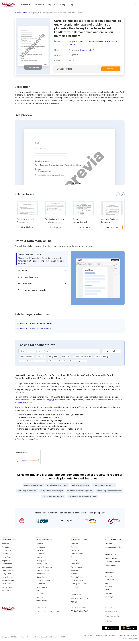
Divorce (5, 554)
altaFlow (108, 590)
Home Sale (65, 357)
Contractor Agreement (77, 361)
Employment (7, 560)
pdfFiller (108, 583)
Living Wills (40, 574)
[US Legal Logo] (8, 608)
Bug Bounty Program (130, 638)
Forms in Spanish (77, 577)
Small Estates (41, 587)
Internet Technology (44, 567)
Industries (74, 574)
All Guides (74, 602)
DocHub (108, 593)
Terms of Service (101, 636)
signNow (108, 586)
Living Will (40, 357)
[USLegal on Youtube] (58, 611)
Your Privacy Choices (87, 636)
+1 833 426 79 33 (79, 610)
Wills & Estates (7, 587)
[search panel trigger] (135, 5)
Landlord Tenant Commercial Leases (36, 328)
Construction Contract (57, 361)
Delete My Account (78, 567)
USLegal (108, 576)
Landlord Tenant (8, 570)
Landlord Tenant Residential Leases (36, 323)
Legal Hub (75, 544)
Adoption (5, 544)
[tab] (41, 259)
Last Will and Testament (83, 357)
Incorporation (7, 567)
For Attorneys (110, 565)
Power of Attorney (102, 357)
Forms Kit (74, 587)
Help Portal (75, 550)
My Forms (22, 402)
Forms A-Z (40, 597)
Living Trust (53, 357)
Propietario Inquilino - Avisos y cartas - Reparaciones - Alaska (93, 43)
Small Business (7, 584)
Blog (72, 557)
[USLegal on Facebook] (45, 611)
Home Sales (6, 557)
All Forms (40, 594)
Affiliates (74, 560)
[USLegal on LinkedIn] (51, 611)
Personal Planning (9, 580)
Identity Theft (7, 564)
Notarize (108, 544)
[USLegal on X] (38, 611)
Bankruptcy (6, 547)
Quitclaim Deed (25, 361)
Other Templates (42, 600)
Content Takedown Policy (128, 636)
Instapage (109, 596)
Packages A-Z (7, 590)
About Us (74, 547)
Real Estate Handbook (79, 598)
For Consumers (111, 558)
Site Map (74, 570)
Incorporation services (113, 547)
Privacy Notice (113, 636)
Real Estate (40, 584)
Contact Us (75, 564)
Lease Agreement (26, 357)
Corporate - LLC (42, 554)
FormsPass (109, 580)
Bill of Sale (40, 550)
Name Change (7, 577)
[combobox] (68, 351)
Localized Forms (77, 580)
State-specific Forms (79, 584)
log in (51, 399)
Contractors (6, 550)
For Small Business (112, 562)
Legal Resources (77, 554)
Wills (38, 590)
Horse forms (40, 361)
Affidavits (39, 544)
